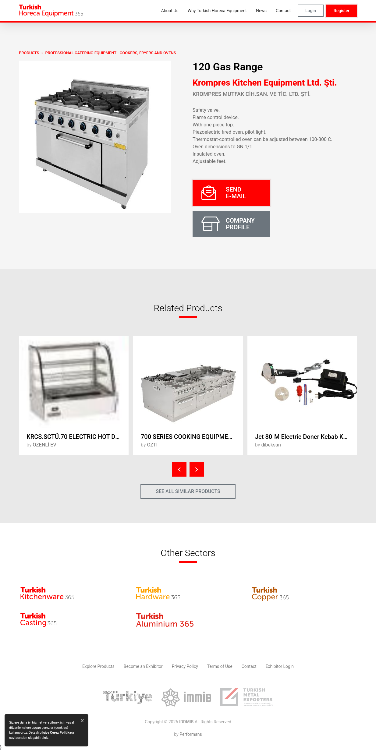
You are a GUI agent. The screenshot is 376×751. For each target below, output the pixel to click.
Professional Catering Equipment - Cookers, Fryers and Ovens (110, 53)
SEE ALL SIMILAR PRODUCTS (188, 491)
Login (310, 10)
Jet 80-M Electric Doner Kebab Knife (304, 436)
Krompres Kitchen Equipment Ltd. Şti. (265, 83)
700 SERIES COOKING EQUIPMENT (188, 436)
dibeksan (271, 445)
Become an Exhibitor (143, 666)
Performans (190, 734)
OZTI (152, 445)
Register (341, 10)
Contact (249, 666)
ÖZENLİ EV (44, 445)
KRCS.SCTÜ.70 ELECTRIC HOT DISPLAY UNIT (78, 436)
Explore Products (98, 666)
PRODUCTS (29, 53)
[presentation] (179, 469)
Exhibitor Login (280, 666)
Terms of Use (219, 666)
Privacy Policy (185, 666)
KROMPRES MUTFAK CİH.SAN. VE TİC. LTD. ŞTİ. (251, 94)
